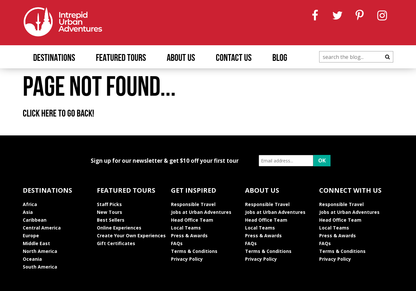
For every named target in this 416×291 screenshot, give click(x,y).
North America (40, 251)
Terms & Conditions (194, 251)
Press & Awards (189, 235)
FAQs (177, 243)
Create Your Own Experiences (131, 235)
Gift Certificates (116, 243)
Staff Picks (109, 204)
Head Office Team (192, 220)
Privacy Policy (187, 259)
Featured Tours (121, 58)
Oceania (32, 259)
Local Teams (186, 228)
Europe (31, 235)
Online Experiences (119, 228)
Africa (30, 204)
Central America (42, 228)
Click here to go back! (58, 114)
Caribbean (34, 220)
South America (40, 267)
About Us (181, 58)
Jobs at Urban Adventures (201, 212)
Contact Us (234, 58)
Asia (28, 212)
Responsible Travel (193, 204)
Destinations (54, 58)
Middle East (36, 243)
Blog (279, 58)
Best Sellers (110, 220)
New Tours (109, 212)
